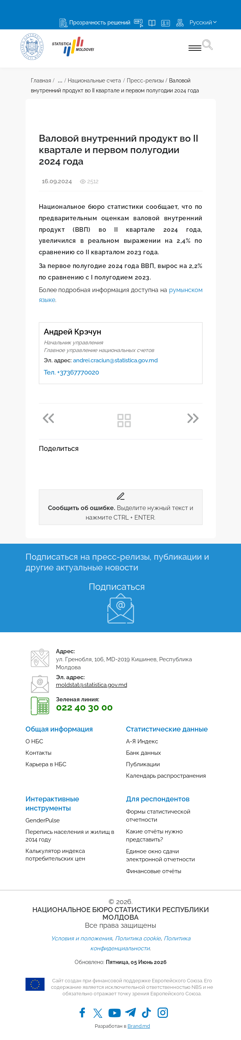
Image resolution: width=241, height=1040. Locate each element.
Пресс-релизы (145, 81)
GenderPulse (43, 820)
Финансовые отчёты (153, 871)
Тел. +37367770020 (71, 372)
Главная (41, 81)
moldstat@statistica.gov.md (91, 684)
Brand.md (139, 1026)
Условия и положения (81, 938)
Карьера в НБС (46, 764)
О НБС (34, 741)
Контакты (38, 752)
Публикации (143, 764)
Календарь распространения (166, 775)
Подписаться (117, 586)
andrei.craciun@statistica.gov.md (115, 360)
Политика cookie (138, 938)
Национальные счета (94, 81)
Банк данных (143, 752)
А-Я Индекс (142, 741)
